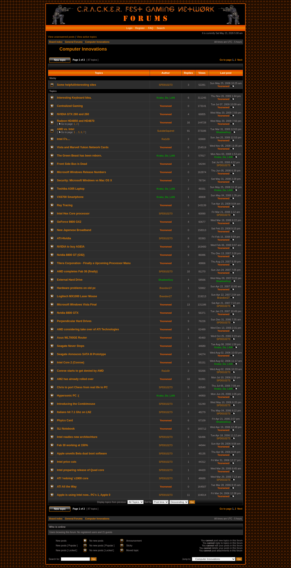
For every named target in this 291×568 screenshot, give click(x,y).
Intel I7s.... (63, 139)
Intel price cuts (66, 461)
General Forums (74, 42)
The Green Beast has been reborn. (79, 155)
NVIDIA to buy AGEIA (70, 246)
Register (139, 28)
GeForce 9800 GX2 (69, 221)
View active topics (87, 36)
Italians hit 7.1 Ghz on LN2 (74, 412)
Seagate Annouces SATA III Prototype (81, 354)
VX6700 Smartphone (70, 197)
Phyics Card (65, 420)
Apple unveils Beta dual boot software (82, 453)
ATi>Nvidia (64, 238)
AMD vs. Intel (65, 129)
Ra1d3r (166, 139)
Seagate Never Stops (70, 346)
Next (239, 60)
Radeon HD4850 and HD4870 (75, 121)
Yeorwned (223, 86)
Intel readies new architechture (77, 437)
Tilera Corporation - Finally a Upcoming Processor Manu (94, 263)
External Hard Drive (69, 279)
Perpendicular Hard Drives (74, 321)
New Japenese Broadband (74, 230)
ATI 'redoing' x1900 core (72, 478)
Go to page (226, 60)
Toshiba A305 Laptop (70, 188)
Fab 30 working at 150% (72, 445)
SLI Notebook (66, 428)
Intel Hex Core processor (73, 213)
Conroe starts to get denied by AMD (80, 370)
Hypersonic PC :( (68, 395)
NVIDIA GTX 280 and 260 (73, 114)
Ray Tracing (65, 205)
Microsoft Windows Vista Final (77, 304)
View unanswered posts (61, 36)
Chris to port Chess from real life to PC (82, 387)
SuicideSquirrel (165, 130)
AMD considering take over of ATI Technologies (88, 329)
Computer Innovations (97, 42)
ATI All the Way (67, 486)
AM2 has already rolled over (75, 379)
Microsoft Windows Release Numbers (81, 172)
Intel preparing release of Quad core (80, 470)
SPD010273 (165, 84)
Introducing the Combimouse (76, 403)
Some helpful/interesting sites (76, 84)
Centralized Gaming (70, 106)
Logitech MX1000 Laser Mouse (77, 296)
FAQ (150, 28)
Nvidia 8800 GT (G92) (70, 255)
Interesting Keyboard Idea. (74, 97)
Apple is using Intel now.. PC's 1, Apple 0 (83, 495)
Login (129, 28)
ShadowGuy (223, 132)
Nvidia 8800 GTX (67, 312)
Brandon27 (165, 288)
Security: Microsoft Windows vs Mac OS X (84, 180)
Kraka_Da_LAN (166, 97)
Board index (55, 42)
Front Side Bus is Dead (72, 164)
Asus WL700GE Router (72, 337)
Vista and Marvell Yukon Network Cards (83, 147)
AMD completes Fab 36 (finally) (77, 271)
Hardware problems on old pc (76, 288)
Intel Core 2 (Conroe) (70, 362)
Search (160, 28)
